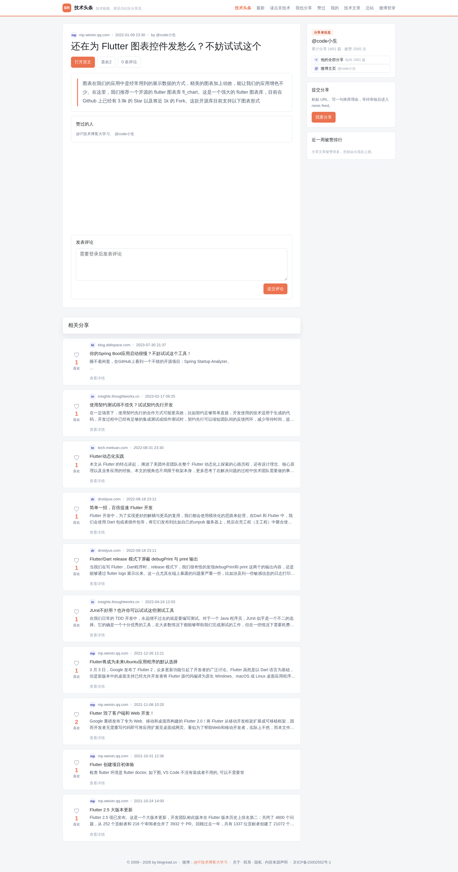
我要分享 (323, 117)
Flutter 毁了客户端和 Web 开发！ (122, 713)
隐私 (258, 862)
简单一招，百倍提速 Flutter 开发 (121, 507)
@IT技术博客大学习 (93, 134)
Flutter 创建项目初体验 (112, 764)
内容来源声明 (276, 862)
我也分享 (304, 8)
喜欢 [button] (106, 62)
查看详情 (97, 378)
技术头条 (243, 8)
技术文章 (352, 8)
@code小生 (166, 35)
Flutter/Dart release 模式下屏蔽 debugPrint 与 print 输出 (144, 558)
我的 (335, 8)
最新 (260, 8)
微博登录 (387, 8)
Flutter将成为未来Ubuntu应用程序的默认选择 (134, 661)
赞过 (321, 8)
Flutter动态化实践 (107, 456)
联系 (247, 862)
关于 (236, 862)
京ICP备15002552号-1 (312, 862)
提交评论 (275, 288)
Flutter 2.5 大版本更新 (111, 809)
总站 (370, 8)
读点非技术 (280, 8)
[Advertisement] (181, 188)
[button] (76, 362)
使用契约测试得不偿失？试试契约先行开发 (131, 404)
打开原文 (83, 62)
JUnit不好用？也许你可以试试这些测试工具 (132, 610)
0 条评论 (129, 62)
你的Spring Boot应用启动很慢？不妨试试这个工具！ (140, 353)
